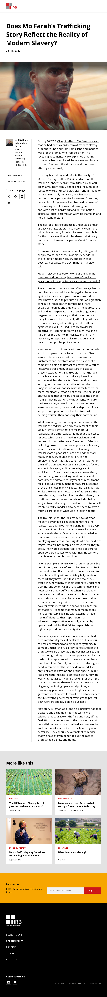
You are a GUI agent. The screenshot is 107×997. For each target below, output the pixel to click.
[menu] (99, 6)
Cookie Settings (95, 983)
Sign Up (92, 890)
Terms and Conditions (76, 983)
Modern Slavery (16, 182)
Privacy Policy (59, 983)
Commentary (15, 176)
